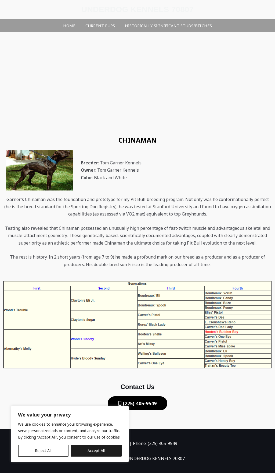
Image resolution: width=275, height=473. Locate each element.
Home (71, 25)
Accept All (96, 450)
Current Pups (100, 25)
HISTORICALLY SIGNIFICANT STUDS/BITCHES (166, 25)
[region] (70, 434)
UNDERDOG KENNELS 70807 (137, 9)
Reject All (43, 450)
